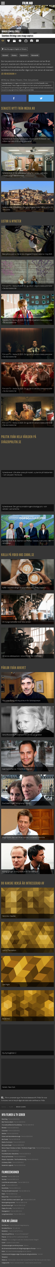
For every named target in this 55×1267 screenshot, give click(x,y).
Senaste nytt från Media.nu (18, 108)
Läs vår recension (8, 73)
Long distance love (7, 1214)
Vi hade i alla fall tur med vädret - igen (12, 1199)
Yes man (4, 1179)
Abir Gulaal (5, 1139)
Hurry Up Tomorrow (7, 1156)
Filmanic (4, 1240)
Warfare (4, 1133)
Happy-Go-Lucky (7, 1208)
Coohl (3, 1242)
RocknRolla (5, 1188)
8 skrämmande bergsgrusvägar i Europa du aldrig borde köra (19, 1254)
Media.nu (4, 1260)
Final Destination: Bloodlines (10, 1154)
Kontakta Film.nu (7, 1228)
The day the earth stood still (10, 1191)
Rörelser (4, 1128)
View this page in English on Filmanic (14, 49)
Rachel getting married (8, 1202)
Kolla (3, 1251)
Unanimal (4, 1130)
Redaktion (5, 1231)
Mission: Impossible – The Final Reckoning (14, 1159)
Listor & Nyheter (11, 221)
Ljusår (3, 1185)
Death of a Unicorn (7, 1142)
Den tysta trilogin (7, 1145)
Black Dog (4, 1119)
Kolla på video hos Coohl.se (17, 555)
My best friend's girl (7, 1205)
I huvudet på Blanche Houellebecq (12, 1125)
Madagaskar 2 (6, 1211)
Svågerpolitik (5, 1263)
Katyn (3, 1194)
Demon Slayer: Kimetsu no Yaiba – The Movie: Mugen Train (18, 1148)
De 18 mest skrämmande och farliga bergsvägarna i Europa (19, 1248)
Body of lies (5, 1197)
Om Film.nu (5, 1225)
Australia (4, 1176)
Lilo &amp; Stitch (7, 1162)
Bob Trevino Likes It (7, 1122)
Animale (4, 1151)
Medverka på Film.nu (8, 1234)
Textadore (4, 1257)
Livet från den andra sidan (9, 1182)
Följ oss (4, 1237)
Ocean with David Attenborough (11, 1136)
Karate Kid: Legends (7, 1165)
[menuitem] (4, 1107)
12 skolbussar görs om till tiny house (12, 1245)
